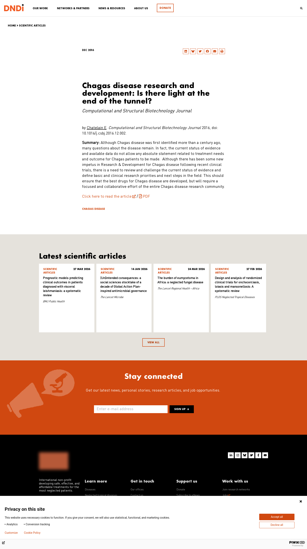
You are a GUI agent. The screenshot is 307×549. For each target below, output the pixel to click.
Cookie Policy (32, 532)
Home (12, 25)
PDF (146, 197)
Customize (11, 532)
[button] (186, 51)
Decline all (277, 524)
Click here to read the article (107, 197)
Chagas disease (93, 208)
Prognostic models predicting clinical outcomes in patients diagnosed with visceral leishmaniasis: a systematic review (63, 287)
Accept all (277, 516)
